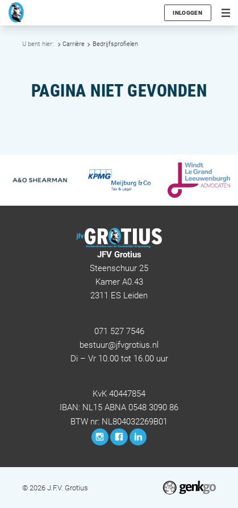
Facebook (118, 436)
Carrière (73, 44)
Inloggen (187, 13)
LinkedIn (138, 436)
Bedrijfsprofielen (115, 44)
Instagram (99, 436)
